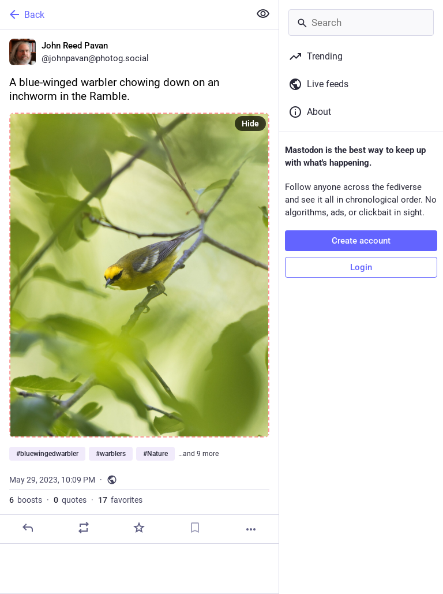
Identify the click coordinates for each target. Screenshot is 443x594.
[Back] (123, 14)
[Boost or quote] (84, 528)
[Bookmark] (195, 528)
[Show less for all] (263, 14)
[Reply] (28, 528)
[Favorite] (139, 528)
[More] (251, 529)
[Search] (361, 22)
